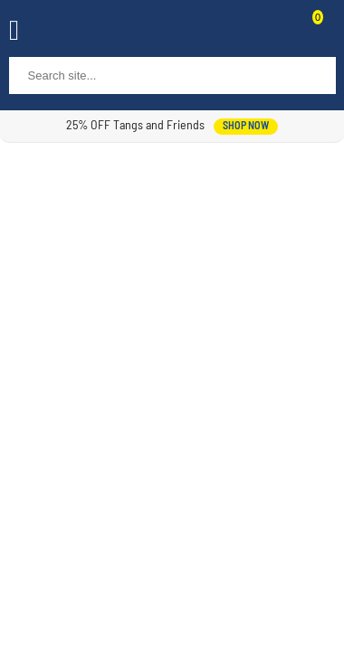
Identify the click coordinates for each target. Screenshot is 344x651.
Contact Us (273, 32)
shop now (246, 126)
